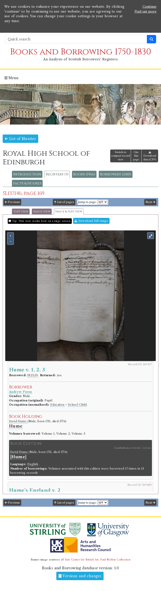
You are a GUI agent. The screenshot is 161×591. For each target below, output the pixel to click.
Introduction (27, 174)
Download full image (91, 221)
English (32, 464)
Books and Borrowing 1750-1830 (80, 52)
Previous (12, 202)
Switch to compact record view (120, 156)
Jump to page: (87, 202)
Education (57, 404)
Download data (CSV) (149, 156)
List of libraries (20, 138)
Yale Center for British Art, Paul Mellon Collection (97, 559)
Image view (41, 211)
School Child (77, 404)
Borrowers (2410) (115, 174)
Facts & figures (27, 183)
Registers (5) (57, 174)
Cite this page (136, 156)
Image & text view (68, 211)
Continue (149, 7)
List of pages (64, 202)
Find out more (145, 11)
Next (150, 202)
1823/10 (32, 375)
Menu (11, 78)
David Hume (18, 421)
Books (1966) (84, 174)
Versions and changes (80, 576)
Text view (20, 211)
